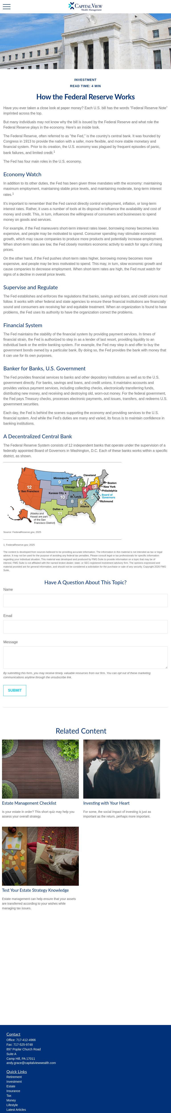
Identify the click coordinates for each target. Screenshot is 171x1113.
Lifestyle (12, 1105)
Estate (10, 1086)
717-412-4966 (26, 1040)
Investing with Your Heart (106, 803)
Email (7, 616)
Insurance (13, 1091)
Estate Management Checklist (29, 803)
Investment (14, 1081)
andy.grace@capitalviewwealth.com (31, 1063)
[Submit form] (14, 690)
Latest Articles (16, 1109)
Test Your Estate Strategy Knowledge (35, 890)
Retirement (14, 1077)
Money (11, 1100)
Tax (8, 1095)
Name (8, 589)
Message (10, 642)
